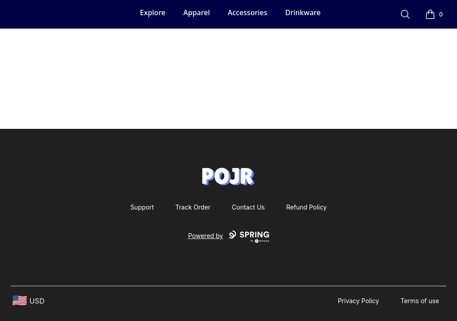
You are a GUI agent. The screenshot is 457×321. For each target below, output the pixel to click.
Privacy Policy (358, 301)
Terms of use (419, 301)
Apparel (196, 12)
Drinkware (302, 12)
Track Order (193, 207)
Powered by (228, 236)
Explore (153, 12)
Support (142, 207)
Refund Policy (306, 207)
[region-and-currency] (28, 300)
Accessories (247, 12)
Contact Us (248, 207)
